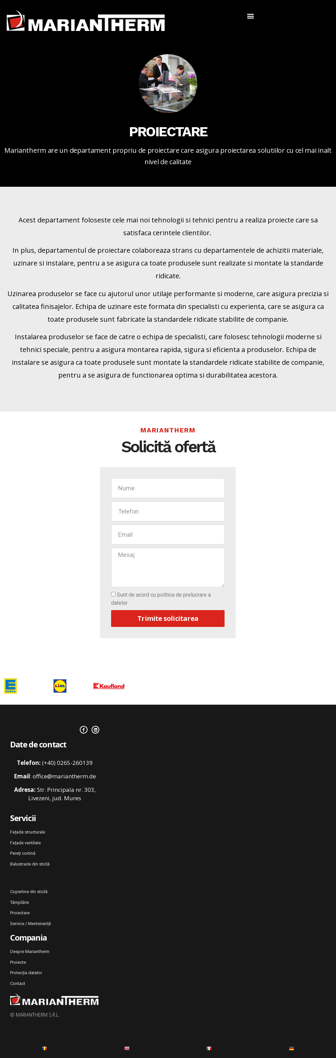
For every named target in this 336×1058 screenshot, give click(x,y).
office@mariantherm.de (64, 775)
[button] (250, 15)
